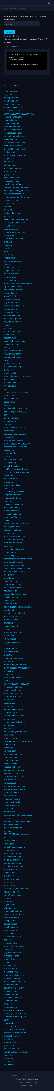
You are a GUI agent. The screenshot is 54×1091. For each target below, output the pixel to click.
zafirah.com (9, 645)
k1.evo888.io (9, 475)
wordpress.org (10, 1007)
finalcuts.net (9, 152)
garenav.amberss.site (13, 562)
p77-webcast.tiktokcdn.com (16, 888)
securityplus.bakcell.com (15, 222)
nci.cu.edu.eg (10, 783)
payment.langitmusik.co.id (15, 594)
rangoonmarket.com (13, 494)
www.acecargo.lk (11, 930)
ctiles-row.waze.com (13, 828)
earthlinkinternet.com (13, 350)
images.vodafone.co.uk (14, 786)
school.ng (8, 661)
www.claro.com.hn (12, 853)
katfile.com (9, 431)
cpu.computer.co (11, 1026)
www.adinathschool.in (14, 565)
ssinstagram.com (11, 917)
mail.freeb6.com (11, 101)
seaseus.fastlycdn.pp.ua (15, 1033)
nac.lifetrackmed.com (13, 866)
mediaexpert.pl (10, 648)
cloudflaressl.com (12, 805)
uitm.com (8, 1004)
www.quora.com (11, 274)
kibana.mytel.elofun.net (14, 770)
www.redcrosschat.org (14, 194)
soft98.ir (7, 1020)
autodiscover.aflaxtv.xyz (15, 427)
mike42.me (9, 635)
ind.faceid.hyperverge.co (15, 664)
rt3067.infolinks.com (13, 895)
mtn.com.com (10, 780)
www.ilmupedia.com (13, 485)
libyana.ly (8, 405)
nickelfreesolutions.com (14, 142)
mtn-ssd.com (10, 386)
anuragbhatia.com (12, 1036)
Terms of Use (33, 1079)
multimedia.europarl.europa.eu (18, 197)
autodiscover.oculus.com (15, 155)
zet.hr (6, 629)
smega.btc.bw (10, 421)
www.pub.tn (9, 885)
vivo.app (7, 831)
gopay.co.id (9, 174)
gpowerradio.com (12, 363)
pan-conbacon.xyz (12, 584)
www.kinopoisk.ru (12, 1049)
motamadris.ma (11, 972)
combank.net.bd (11, 924)
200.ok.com (9, 728)
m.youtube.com (11, 302)
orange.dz (8, 623)
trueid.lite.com (10, 581)
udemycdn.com (11, 229)
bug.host (8, 94)
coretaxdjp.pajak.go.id (14, 549)
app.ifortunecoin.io (12, 331)
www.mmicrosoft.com (14, 911)
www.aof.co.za (10, 379)
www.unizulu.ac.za (12, 959)
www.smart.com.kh (12, 322)
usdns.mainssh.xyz (12, 530)
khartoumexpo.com (12, 168)
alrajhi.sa (8, 158)
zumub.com (9, 267)
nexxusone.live (10, 943)
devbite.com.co (11, 597)
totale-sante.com (11, 792)
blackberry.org (10, 991)
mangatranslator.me (13, 687)
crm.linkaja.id (10, 373)
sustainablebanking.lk (13, 366)
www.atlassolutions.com (15, 981)
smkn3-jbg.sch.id (11, 466)
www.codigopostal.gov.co (15, 946)
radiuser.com (10, 872)
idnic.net (8, 216)
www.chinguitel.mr (12, 354)
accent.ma (8, 1039)
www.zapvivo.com (12, 315)
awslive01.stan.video (13, 459)
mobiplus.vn (9, 920)
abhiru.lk (8, 546)
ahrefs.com (9, 808)
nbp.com (8, 245)
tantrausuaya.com (12, 181)
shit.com (7, 837)
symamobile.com (11, 165)
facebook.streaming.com (15, 1017)
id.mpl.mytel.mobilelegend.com (18, 283)
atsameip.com (10, 965)
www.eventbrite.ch (12, 498)
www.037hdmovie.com (14, 571)
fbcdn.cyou (9, 1055)
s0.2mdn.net (9, 725)
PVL (31, 1085)
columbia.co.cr (10, 402)
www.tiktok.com (11, 399)
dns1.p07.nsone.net (12, 178)
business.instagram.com (15, 434)
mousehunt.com (11, 994)
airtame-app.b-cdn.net (14, 914)
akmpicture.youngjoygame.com (18, 821)
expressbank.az (11, 840)
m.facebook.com (11, 956)
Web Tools (12, 8)
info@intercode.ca (30, 1082)
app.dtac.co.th (10, 591)
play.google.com (11, 418)
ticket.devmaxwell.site (14, 715)
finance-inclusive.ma (13, 504)
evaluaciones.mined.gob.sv (16, 789)
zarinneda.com (10, 293)
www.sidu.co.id (11, 626)
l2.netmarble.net (11, 850)
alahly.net (8, 210)
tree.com (8, 501)
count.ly (7, 898)
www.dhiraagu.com (12, 318)
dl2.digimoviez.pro (12, 511)
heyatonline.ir (10, 338)
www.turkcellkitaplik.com (15, 975)
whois (17, 46)
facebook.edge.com (13, 133)
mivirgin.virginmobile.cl (14, 613)
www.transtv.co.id (12, 799)
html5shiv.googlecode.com (16, 469)
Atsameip (21, 8)
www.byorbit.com (12, 527)
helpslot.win (9, 812)
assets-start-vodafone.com (16, 219)
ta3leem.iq (8, 520)
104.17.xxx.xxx (10, 639)
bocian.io (8, 962)
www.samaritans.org (13, 677)
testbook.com (10, 235)
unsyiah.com (9, 908)
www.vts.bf (9, 1023)
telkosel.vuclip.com (12, 514)
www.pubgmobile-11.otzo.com (17, 376)
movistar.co (9, 424)
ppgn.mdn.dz (10, 453)
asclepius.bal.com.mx (14, 997)
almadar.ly (8, 254)
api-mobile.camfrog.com (15, 1029)
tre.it (6, 360)
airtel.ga (7, 347)
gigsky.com (9, 876)
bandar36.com (10, 764)
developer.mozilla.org (13, 184)
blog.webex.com (11, 270)
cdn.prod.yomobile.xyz (14, 988)
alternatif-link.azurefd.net (15, 447)
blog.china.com (11, 344)
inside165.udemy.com (13, 860)
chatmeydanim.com (13, 213)
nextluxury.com (11, 200)
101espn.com (10, 395)
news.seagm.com (12, 110)
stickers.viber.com (12, 978)
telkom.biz (8, 1058)
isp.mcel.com (10, 751)
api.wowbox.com (11, 869)
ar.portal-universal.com (14, 232)
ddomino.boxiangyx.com (15, 341)
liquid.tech (8, 1065)
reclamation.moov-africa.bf (16, 523)
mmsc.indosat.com (12, 696)
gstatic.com (9, 450)
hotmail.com (9, 203)
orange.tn (8, 949)
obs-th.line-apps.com (13, 238)
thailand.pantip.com (13, 117)
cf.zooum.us (9, 1061)
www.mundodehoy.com (14, 658)
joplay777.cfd (10, 296)
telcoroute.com (10, 1000)
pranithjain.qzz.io (11, 757)
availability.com (11, 652)
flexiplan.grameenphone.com (17, 187)
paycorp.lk (8, 437)
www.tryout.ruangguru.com (16, 190)
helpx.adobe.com (11, 892)
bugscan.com (10, 904)
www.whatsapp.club (13, 129)
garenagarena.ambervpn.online (18, 559)
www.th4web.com (12, 507)
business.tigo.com (12, 299)
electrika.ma (9, 719)
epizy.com (8, 328)
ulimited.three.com (12, 936)
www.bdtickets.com (13, 693)
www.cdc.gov (10, 171)
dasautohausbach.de (13, 539)
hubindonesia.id (11, 552)
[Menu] (49, 2)
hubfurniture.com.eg (13, 543)
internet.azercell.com (13, 754)
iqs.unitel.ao (9, 226)
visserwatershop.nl (12, 126)
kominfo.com (10, 578)
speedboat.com (11, 139)
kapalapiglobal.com (13, 767)
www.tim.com (10, 796)
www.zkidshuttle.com (13, 440)
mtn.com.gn (9, 933)
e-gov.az (8, 242)
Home (4, 8)
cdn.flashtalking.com (13, 290)
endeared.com (10, 603)
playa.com (8, 370)
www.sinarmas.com (13, 616)
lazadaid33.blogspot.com (15, 408)
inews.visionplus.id (12, 587)
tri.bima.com (9, 600)
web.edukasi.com (12, 642)
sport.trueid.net (11, 882)
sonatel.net (9, 610)
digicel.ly (8, 655)
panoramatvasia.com (13, 776)
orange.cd (8, 747)
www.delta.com (11, 120)
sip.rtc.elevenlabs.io (13, 286)
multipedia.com (11, 312)
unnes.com (9, 844)
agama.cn (8, 706)
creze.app (8, 482)
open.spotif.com (11, 760)
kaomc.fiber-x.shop (12, 863)
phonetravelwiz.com (13, 146)
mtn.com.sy (9, 555)
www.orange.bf (11, 478)
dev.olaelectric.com (13, 357)
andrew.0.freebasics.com (15, 107)
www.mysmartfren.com (14, 536)
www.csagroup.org (12, 738)
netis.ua (7, 818)
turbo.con (9, 46)
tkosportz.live (10, 463)
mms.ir (7, 456)
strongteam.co (10, 901)
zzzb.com (8, 488)
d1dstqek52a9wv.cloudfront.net (18, 741)
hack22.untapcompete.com (16, 1052)
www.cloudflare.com (13, 517)
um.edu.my (9, 735)
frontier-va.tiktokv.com (14, 306)
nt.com (7, 325)
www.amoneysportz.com (15, 731)
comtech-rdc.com (12, 879)
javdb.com (8, 162)
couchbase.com (11, 927)
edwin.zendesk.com (13, 632)
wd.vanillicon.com (12, 824)
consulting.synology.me (14, 847)
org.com (7, 940)
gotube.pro (9, 1045)
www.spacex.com (12, 104)
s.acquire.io (9, 575)
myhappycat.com (11, 123)
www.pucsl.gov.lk (12, 802)
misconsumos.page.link (14, 856)
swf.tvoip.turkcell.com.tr (15, 136)
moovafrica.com (11, 984)
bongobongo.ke (11, 712)
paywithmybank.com (13, 952)
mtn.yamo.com (10, 968)
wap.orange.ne (10, 309)
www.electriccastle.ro (14, 1010)
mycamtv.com (10, 382)
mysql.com (9, 533)
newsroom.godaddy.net (14, 491)
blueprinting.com (11, 91)
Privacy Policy (21, 1079)
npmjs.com (9, 334)
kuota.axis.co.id (11, 619)
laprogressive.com (12, 1042)
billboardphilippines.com (15, 149)
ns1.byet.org (9, 744)
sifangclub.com (11, 773)
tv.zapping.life (10, 258)
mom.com (8, 674)
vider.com (8, 671)
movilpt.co (8, 248)
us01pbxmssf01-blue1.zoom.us (17, 568)
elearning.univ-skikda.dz (15, 1013)
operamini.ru (9, 703)
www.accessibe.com (13, 690)
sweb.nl (7, 206)
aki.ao (6, 251)
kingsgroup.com (11, 97)
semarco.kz (9, 699)
